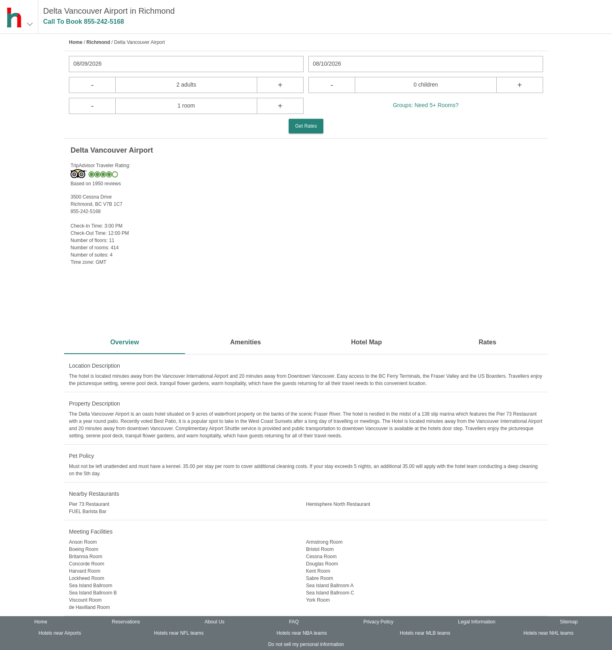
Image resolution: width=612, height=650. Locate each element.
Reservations (126, 622)
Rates (487, 342)
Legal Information (476, 622)
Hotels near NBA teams (302, 633)
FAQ (294, 622)
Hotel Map (366, 342)
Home (75, 42)
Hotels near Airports (60, 633)
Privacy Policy (378, 622)
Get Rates (306, 126)
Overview (124, 342)
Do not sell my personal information (306, 644)
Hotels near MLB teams (425, 633)
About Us (214, 622)
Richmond (98, 42)
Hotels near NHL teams (548, 633)
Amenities (245, 342)
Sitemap (569, 622)
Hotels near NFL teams (179, 633)
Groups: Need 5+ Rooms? (425, 105)
